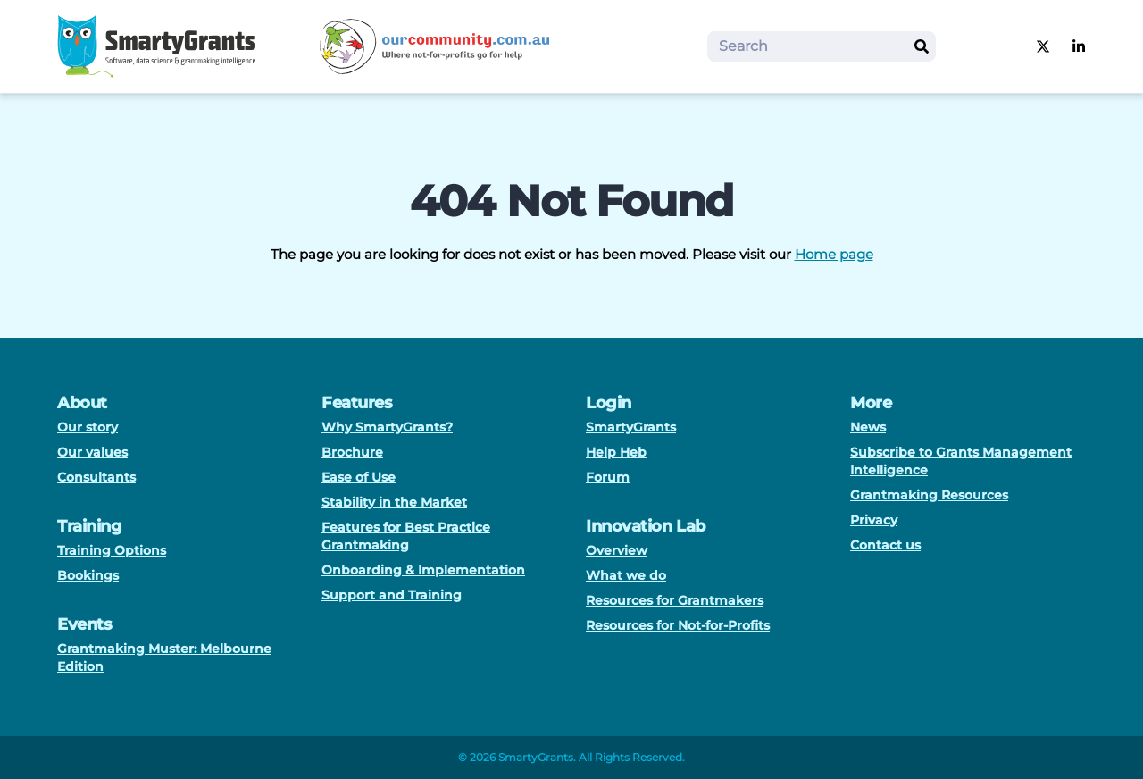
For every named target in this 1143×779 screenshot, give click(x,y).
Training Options (111, 550)
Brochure (352, 452)
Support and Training (391, 595)
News (868, 427)
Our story (87, 427)
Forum (608, 477)
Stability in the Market (394, 502)
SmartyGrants (631, 427)
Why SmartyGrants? (387, 427)
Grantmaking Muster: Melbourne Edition (164, 657)
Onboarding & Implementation (423, 570)
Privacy (873, 520)
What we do (626, 575)
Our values (92, 452)
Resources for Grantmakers (674, 600)
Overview (616, 550)
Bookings (88, 575)
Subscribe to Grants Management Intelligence (961, 461)
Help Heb (616, 452)
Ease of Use (358, 477)
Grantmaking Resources (929, 495)
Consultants (96, 477)
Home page (834, 254)
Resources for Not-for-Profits (678, 625)
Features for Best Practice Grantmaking (405, 536)
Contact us (885, 545)
